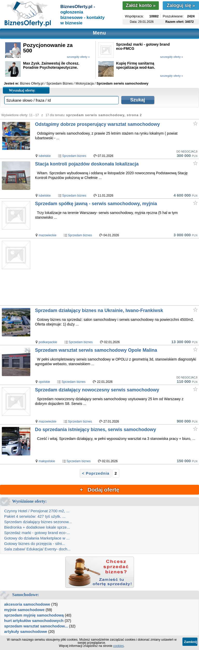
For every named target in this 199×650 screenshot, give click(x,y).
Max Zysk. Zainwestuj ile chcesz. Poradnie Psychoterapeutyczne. (51, 65)
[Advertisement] (116, 272)
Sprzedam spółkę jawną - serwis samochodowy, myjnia (96, 203)
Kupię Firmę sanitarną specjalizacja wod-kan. (135, 65)
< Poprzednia (95, 473)
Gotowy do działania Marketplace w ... (37, 538)
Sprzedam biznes (74, 156)
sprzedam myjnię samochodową (34, 615)
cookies (118, 646)
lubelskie (45, 156)
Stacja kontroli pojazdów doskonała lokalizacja (87, 164)
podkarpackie (48, 342)
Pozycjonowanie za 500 (48, 47)
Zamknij (190, 642)
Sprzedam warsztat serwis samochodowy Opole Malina (96, 350)
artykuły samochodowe (25, 631)
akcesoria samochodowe (27, 604)
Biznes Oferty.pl (32, 83)
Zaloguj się (181, 5)
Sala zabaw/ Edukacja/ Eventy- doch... (37, 549)
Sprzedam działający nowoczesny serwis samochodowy (97, 389)
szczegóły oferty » (78, 56)
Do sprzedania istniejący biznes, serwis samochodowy (95, 429)
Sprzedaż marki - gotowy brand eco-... (37, 532)
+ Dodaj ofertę (99, 490)
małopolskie (47, 461)
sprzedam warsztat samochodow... (36, 626)
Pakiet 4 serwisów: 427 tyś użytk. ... (35, 516)
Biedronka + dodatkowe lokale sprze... (37, 527)
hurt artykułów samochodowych (33, 620)
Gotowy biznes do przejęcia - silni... (34, 543)
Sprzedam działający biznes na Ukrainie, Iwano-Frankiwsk (99, 310)
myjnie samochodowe (24, 609)
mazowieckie (47, 235)
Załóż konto (140, 5)
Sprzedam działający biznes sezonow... (38, 522)
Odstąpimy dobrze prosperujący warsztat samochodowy (97, 124)
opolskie (44, 382)
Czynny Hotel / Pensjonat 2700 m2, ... (36, 511)
